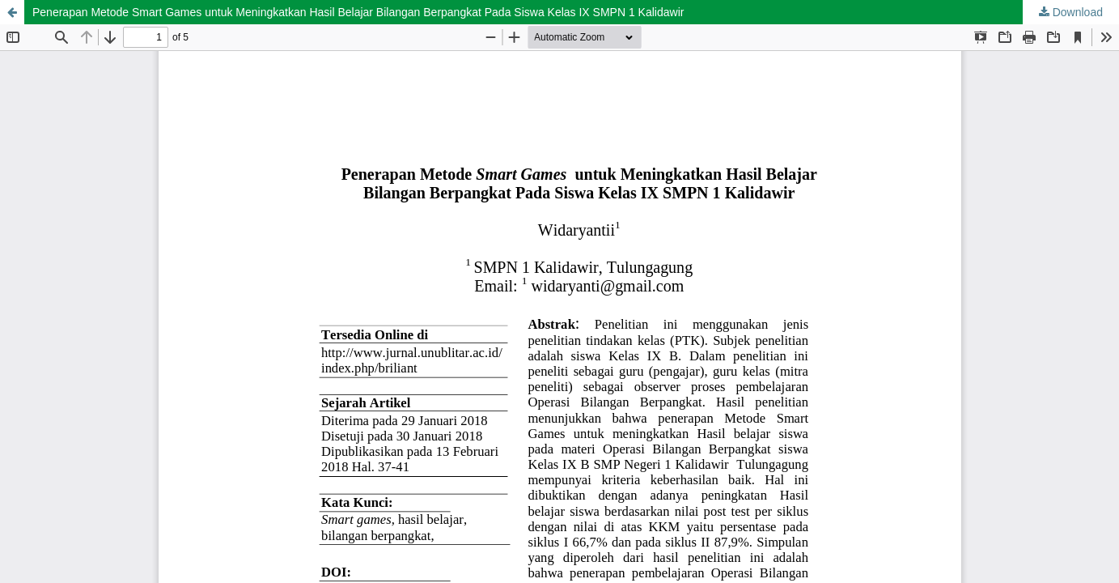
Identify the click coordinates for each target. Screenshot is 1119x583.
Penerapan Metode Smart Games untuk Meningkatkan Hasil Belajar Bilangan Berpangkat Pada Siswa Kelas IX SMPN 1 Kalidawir (358, 12)
